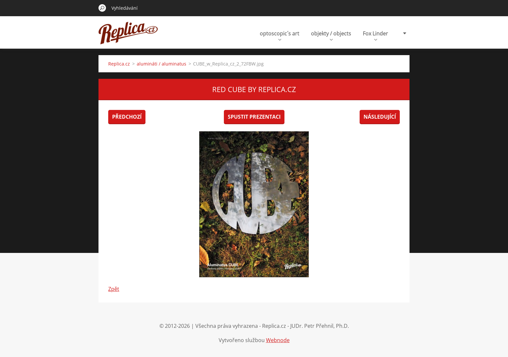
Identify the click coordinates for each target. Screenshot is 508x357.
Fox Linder (375, 35)
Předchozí (127, 116)
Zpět (113, 288)
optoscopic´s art (279, 35)
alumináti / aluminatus (161, 64)
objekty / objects (331, 35)
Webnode (278, 340)
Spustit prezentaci (254, 116)
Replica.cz (119, 64)
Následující (380, 116)
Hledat (102, 8)
